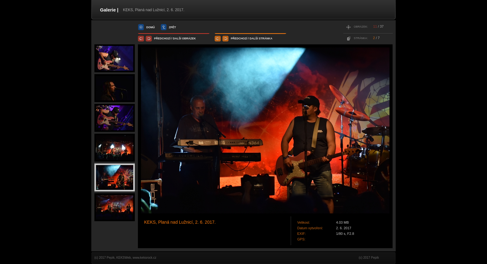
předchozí (162, 38)
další (177, 38)
